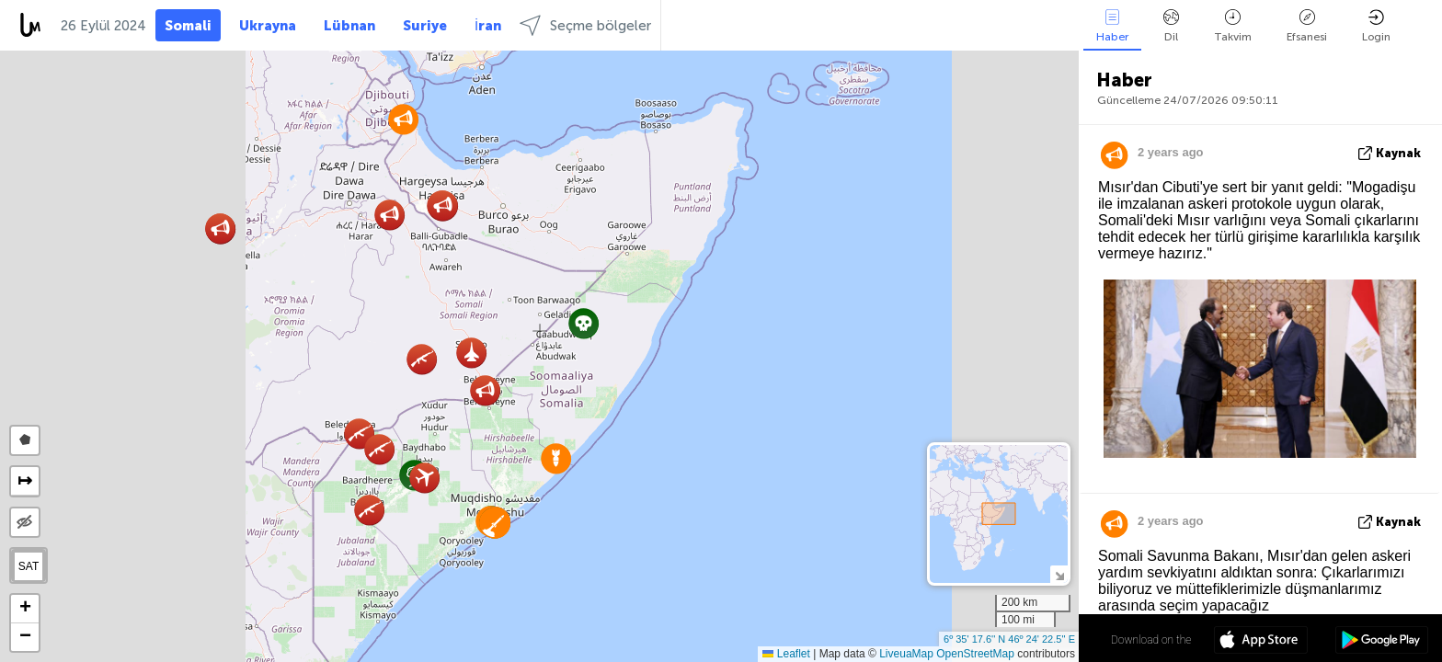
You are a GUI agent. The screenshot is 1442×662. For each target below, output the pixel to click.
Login (1376, 26)
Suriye (425, 25)
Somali (188, 25)
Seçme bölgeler (585, 25)
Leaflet (785, 653)
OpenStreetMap (975, 653)
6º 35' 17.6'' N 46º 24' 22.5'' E (1009, 639)
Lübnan (349, 25)
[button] (583, 323)
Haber (1112, 26)
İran (488, 25)
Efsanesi (1307, 26)
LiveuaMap (906, 653)
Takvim (1233, 26)
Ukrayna (267, 25)
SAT (28, 566)
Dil (1171, 26)
